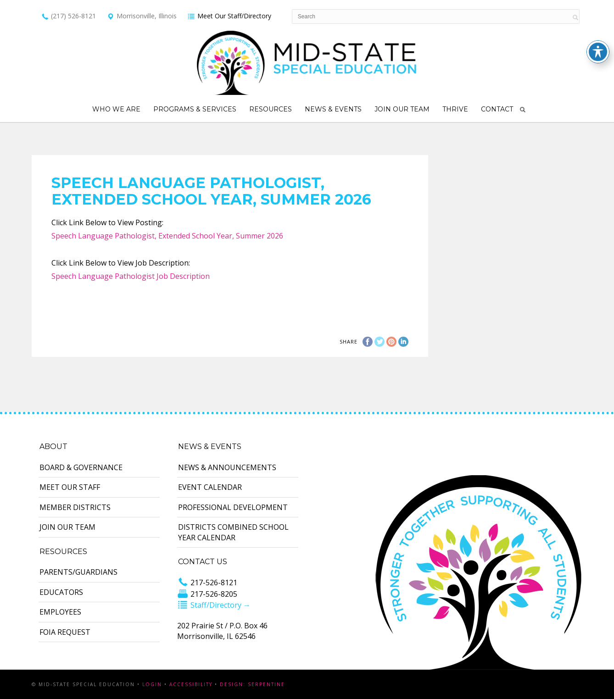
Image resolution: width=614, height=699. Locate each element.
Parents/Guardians (78, 572)
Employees (60, 612)
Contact (497, 109)
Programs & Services (194, 109)
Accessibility (190, 684)
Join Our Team (402, 109)
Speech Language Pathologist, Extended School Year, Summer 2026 (167, 236)
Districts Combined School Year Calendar (233, 532)
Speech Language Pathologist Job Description (130, 276)
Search (522, 109)
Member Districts (75, 507)
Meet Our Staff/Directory (229, 15)
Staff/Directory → (214, 605)
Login (152, 684)
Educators (61, 592)
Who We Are (116, 109)
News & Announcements (227, 467)
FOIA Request (64, 632)
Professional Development (233, 507)
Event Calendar (210, 487)
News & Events (333, 109)
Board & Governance (81, 467)
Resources (270, 109)
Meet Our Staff (69, 487)
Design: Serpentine (252, 684)
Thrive (455, 109)
